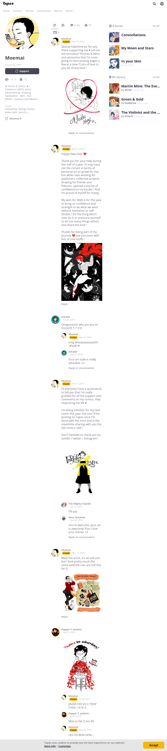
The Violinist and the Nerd (143, 112)
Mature (58, 10)
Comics (17, 10)
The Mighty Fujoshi (80, 503)
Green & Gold (132, 99)
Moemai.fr (16, 118)
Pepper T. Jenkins (71, 629)
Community (44, 10)
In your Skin (131, 61)
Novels (30, 10)
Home (6, 10)
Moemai (66, 38)
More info (50, 746)
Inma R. (129, 116)
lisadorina (130, 103)
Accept (153, 745)
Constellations (133, 35)
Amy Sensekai (77, 517)
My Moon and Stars (137, 48)
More (70, 10)
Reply (81, 133)
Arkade (65, 316)
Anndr (128, 89)
